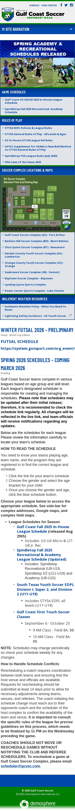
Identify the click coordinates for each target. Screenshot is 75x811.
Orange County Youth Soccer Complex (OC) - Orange (34, 264)
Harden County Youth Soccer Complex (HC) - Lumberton (34, 255)
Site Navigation (15, 29)
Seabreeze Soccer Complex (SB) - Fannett (32, 272)
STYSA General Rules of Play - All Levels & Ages (35, 134)
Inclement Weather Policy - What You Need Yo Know (35, 308)
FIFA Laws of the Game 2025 (23, 162)
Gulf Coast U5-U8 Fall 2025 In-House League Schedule (33, 101)
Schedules (34, 5)
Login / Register (49, 5)
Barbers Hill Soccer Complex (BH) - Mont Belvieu (36, 241)
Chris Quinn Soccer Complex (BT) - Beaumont (35, 247)
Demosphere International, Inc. (42, 794)
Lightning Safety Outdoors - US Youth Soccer (38, 316)
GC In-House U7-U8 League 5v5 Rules (29, 140)
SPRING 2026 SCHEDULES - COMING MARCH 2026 (35, 364)
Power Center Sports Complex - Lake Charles (34, 290)
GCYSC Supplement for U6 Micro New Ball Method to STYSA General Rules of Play (38, 148)
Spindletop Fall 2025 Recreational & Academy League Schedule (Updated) (41, 555)
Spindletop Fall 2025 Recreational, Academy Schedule (34, 110)
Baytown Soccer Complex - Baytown (29, 278)
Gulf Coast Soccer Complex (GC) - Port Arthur (35, 235)
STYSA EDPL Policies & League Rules (28, 128)
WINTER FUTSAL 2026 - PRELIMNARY (37, 329)
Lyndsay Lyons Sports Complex (25, 284)
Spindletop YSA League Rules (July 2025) (31, 156)
